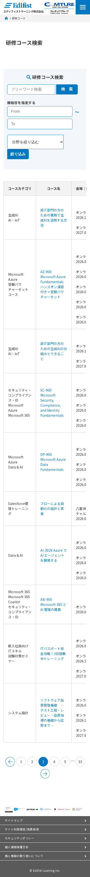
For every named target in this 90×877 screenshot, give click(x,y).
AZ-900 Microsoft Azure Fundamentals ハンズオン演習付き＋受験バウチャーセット (53, 284)
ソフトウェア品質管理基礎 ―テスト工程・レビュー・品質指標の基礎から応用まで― (52, 713)
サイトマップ (14, 820)
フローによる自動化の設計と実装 (52, 508)
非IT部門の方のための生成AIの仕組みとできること (53, 351)
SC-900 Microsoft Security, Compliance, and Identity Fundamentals (52, 403)
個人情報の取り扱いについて (24, 856)
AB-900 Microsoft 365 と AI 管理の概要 (53, 604)
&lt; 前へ (10, 761)
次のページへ (45, 773)
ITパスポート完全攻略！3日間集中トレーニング (53, 653)
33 (80, 761)
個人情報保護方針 (17, 847)
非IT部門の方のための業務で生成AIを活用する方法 (53, 218)
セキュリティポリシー (19, 838)
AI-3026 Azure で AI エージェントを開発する (53, 555)
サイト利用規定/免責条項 (22, 829)
